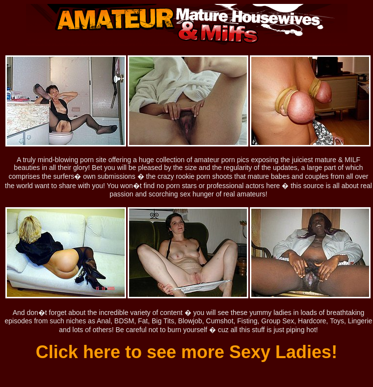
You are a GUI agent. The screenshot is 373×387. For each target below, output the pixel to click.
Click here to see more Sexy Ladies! (186, 352)
